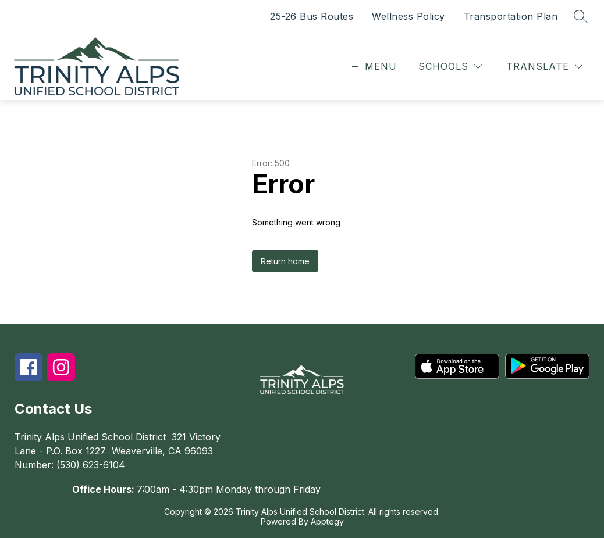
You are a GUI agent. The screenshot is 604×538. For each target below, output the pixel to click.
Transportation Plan (511, 16)
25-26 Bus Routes (311, 16)
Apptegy (327, 521)
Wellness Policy (408, 16)
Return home (285, 261)
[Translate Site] (544, 66)
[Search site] (581, 16)
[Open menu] (373, 66)
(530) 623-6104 (90, 465)
